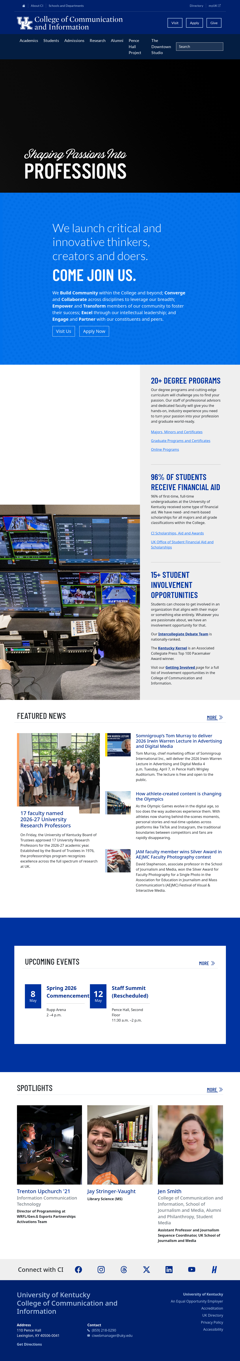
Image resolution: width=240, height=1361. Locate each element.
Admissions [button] (74, 40)
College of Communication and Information (67, 1307)
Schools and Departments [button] (66, 5)
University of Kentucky (53, 1294)
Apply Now (94, 331)
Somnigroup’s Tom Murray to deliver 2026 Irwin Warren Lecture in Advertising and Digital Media (179, 741)
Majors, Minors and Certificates (177, 432)
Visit (175, 23)
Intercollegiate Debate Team (183, 634)
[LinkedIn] (169, 1269)
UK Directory (212, 1315)
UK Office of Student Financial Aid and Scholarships (182, 545)
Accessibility (213, 1329)
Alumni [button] (117, 40)
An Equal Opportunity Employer (197, 1301)
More (215, 717)
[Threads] (123, 1269)
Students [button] (51, 40)
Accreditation (212, 1308)
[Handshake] (214, 1269)
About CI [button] (37, 5)
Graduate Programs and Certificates (180, 440)
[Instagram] (101, 1269)
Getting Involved (181, 667)
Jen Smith (169, 1191)
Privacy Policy (212, 1322)
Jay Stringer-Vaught (111, 1191)
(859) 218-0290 (104, 1330)
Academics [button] (29, 40)
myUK (216, 5)
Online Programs (165, 449)
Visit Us (63, 331)
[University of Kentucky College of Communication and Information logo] (89, 23)
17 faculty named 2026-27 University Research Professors (45, 819)
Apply (194, 23)
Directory (196, 5)
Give (214, 23)
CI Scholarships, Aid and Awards (177, 533)
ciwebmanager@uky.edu (112, 1335)
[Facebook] (78, 1269)
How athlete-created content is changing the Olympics (178, 796)
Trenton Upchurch (39, 1191)
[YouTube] (191, 1269)
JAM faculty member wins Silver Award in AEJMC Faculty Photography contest (179, 854)
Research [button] (98, 40)
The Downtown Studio (161, 46)
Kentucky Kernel (172, 648)
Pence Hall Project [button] (135, 46)
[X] (146, 1269)
